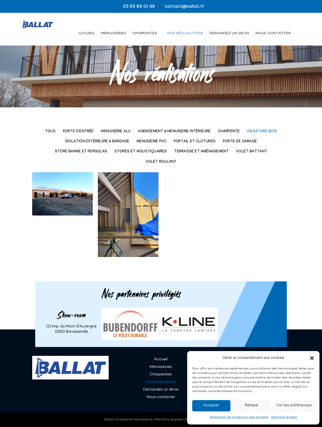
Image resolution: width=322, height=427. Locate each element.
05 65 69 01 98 (139, 7)
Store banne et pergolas (81, 152)
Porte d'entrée (78, 132)
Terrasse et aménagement (201, 152)
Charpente (229, 132)
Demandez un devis (230, 27)
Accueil (86, 27)
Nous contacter (273, 27)
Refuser (252, 406)
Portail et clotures (195, 142)
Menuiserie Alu (116, 132)
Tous (50, 132)
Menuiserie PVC (151, 142)
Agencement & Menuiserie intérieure (174, 132)
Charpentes (145, 27)
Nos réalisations (185, 27)
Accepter (211, 406)
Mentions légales (284, 417)
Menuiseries (114, 27)
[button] (311, 358)
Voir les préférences (294, 406)
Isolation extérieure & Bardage (97, 142)
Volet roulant (161, 162)
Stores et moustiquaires (140, 152)
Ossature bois (262, 132)
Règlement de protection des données (239, 417)
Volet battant (251, 152)
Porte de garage (240, 142)
